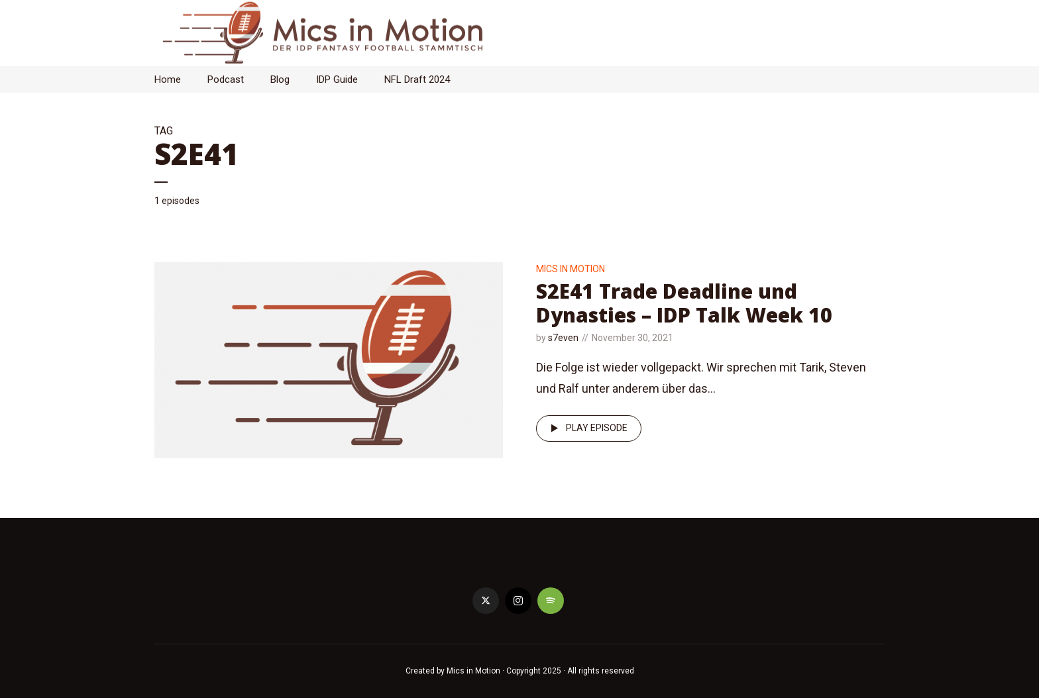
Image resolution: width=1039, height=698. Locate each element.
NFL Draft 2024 (417, 79)
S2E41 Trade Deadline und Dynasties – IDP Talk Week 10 (684, 302)
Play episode (587, 428)
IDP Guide (337, 79)
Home (167, 79)
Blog (280, 79)
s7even (563, 337)
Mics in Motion (570, 269)
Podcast (225, 79)
